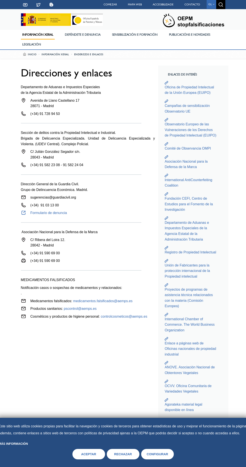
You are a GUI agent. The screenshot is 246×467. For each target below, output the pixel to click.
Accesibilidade (163, 4)
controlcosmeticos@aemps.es (124, 316)
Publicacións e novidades (189, 34)
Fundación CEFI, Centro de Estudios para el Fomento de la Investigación (189, 204)
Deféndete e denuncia (82, 34)
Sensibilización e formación (134, 34)
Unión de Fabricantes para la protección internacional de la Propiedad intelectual (187, 270)
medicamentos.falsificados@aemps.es (102, 301)
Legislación (31, 44)
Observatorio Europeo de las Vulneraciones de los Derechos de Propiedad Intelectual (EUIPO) (190, 129)
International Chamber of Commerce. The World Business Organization (190, 324)
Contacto (192, 4)
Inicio (30, 54)
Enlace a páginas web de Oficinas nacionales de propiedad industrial (190, 348)
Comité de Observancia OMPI (188, 148)
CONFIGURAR (157, 454)
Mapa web (135, 4)
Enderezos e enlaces (88, 54)
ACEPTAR (88, 454)
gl (211, 4)
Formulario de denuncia (48, 213)
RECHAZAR (123, 454)
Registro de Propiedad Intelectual (190, 252)
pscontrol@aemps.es (80, 308)
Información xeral (37, 34)
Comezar (110, 4)
